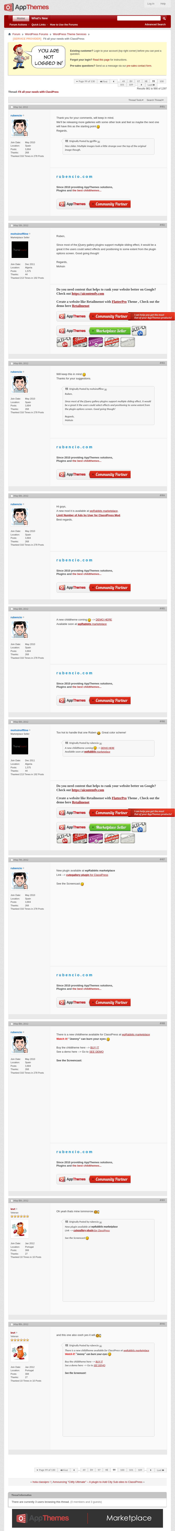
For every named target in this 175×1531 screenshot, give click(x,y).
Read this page (101, 59)
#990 (162, 1323)
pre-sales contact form (139, 65)
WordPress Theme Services (69, 34)
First (103, 81)
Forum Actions (18, 24)
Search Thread (154, 100)
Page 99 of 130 (87, 81)
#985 (162, 608)
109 (131, 84)
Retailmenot (80, 306)
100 (162, 81)
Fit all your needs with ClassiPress (38, 92)
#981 (162, 106)
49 (123, 81)
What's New (40, 18)
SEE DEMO (96, 1051)
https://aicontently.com (88, 293)
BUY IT (94, 1047)
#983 (162, 363)
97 (138, 81)
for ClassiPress (87, 874)
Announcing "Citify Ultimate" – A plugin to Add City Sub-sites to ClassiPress (97, 1481)
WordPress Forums (36, 34)
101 (122, 84)
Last (151, 84)
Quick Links (39, 24)
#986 (162, 721)
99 (153, 81)
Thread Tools (135, 100)
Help (163, 3)
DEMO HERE (104, 619)
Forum (16, 34)
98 (146, 81)
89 (131, 81)
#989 (162, 1200)
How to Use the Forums (64, 24)
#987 (162, 859)
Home (21, 18)
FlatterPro (119, 301)
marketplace (92, 624)
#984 (162, 495)
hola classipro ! (42, 1481)
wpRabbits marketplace (104, 510)
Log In (150, 3)
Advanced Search (155, 24)
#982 (162, 225)
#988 (162, 1023)
